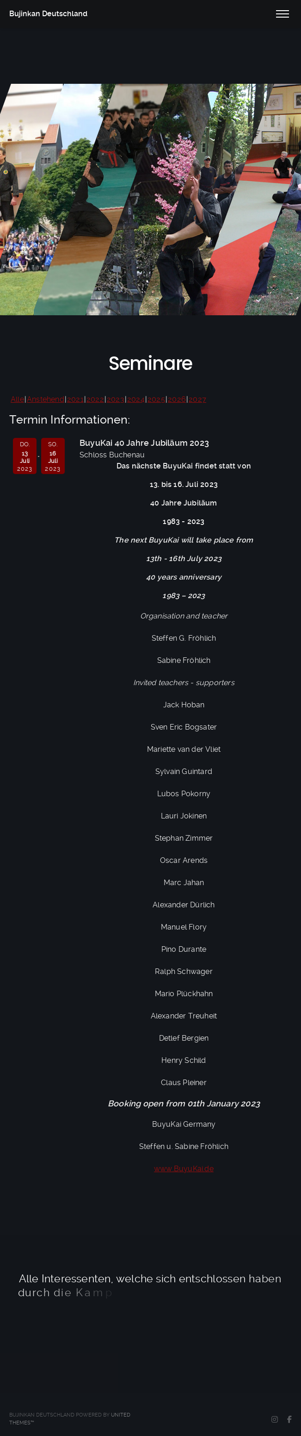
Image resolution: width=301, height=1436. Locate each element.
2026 (177, 399)
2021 (75, 399)
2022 (95, 399)
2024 (136, 399)
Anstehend (45, 399)
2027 (197, 399)
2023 (115, 399)
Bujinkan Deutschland (48, 13)
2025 (156, 399)
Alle (17, 399)
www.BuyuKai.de (184, 1168)
